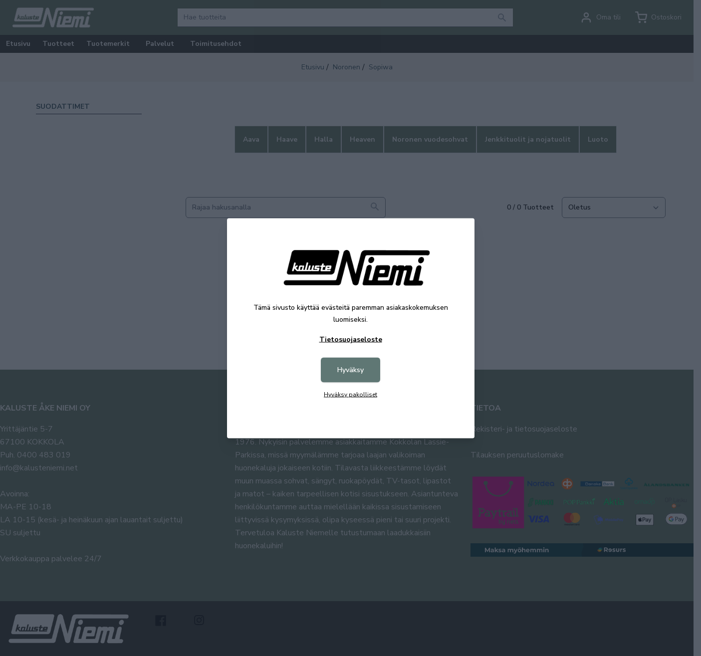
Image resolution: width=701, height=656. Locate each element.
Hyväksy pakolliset (350, 394)
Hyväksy (350, 369)
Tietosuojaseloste (350, 339)
